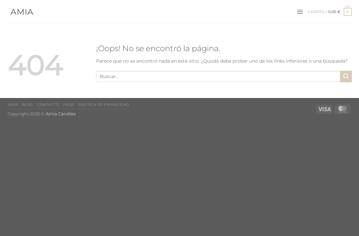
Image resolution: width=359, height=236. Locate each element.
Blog (27, 105)
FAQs (68, 105)
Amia (13, 105)
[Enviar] (346, 76)
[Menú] (299, 11)
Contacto (48, 105)
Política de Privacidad (104, 105)
